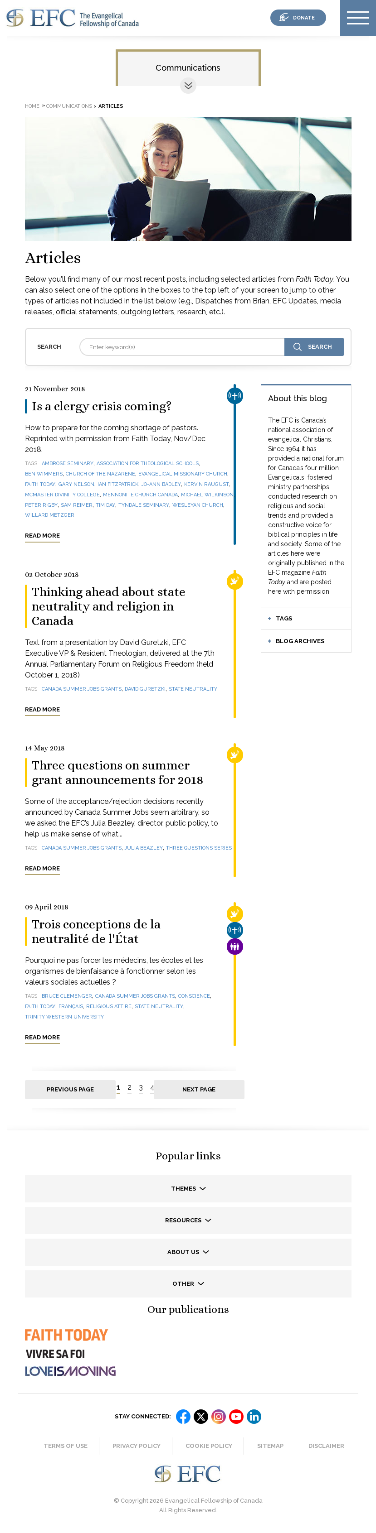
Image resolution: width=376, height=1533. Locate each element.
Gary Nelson (76, 484)
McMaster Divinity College (62, 495)
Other (183, 1283)
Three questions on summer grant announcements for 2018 (117, 772)
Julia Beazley (144, 848)
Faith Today (40, 484)
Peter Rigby (41, 505)
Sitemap (270, 1445)
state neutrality (193, 689)
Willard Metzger (49, 515)
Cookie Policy (209, 1445)
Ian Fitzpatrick (118, 484)
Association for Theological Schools (148, 463)
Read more (42, 535)
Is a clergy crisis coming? (102, 406)
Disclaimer (326, 1445)
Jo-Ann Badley (161, 484)
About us (183, 1252)
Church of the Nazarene (100, 474)
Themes (184, 1188)
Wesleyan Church (197, 505)
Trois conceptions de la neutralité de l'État (96, 931)
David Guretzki (145, 689)
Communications (188, 67)
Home (32, 106)
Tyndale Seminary (143, 505)
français (71, 1006)
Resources (184, 1220)
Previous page (70, 1089)
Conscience (194, 996)
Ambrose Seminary (67, 463)
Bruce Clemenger (67, 996)
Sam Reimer (77, 505)
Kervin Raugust (206, 484)
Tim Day (105, 505)
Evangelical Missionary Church (182, 474)
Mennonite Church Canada (140, 495)
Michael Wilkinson (207, 495)
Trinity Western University (64, 1017)
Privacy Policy (136, 1445)
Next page (198, 1089)
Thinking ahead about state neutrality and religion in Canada (109, 606)
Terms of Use (66, 1445)
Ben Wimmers (44, 474)
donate (304, 18)
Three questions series (199, 848)
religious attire (109, 1006)
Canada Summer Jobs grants (82, 689)
